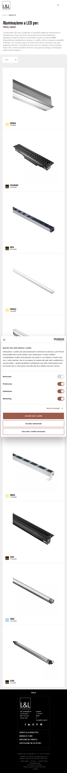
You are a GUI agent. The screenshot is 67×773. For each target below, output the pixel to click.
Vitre (12, 681)
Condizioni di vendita (34, 765)
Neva (12, 247)
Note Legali (24, 761)
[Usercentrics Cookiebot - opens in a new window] (53, 339)
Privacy (33, 761)
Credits (35, 769)
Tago (12, 557)
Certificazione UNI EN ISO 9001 (30, 743)
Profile (13, 309)
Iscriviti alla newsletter (28, 732)
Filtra (6, 59)
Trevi (12, 619)
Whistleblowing (34, 763)
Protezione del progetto (28, 739)
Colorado (14, 185)
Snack (12, 495)
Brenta (13, 123)
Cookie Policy (43, 761)
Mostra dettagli (53, 408)
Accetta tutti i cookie (33, 416)
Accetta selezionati (33, 424)
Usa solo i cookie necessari (33, 431)
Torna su (33, 692)
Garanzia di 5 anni (26, 736)
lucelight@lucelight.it (41, 720)
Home (4, 15)
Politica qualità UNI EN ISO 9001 (34, 767)
